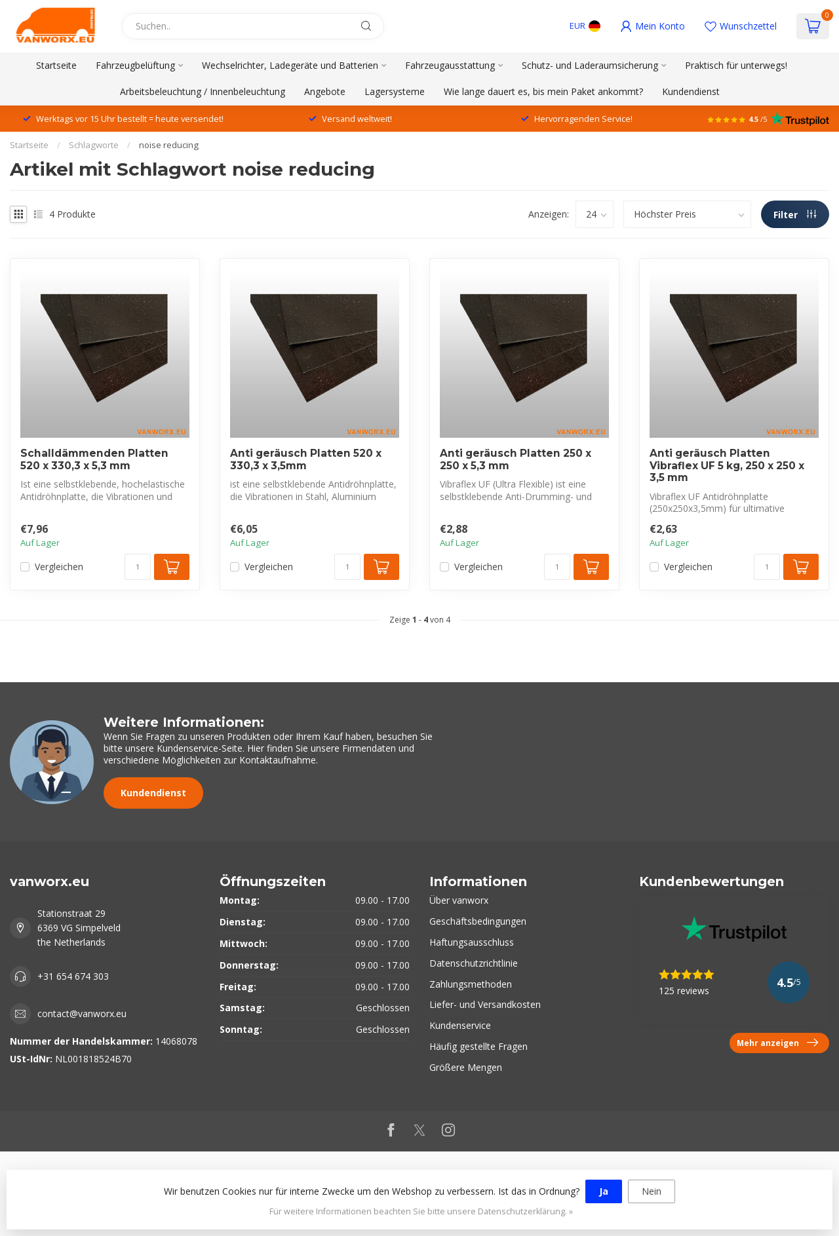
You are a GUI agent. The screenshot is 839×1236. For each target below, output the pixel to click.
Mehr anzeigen (777, 1043)
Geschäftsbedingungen (477, 921)
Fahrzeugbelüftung (135, 65)
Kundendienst (691, 91)
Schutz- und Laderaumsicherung (590, 65)
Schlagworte (94, 145)
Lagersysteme (394, 91)
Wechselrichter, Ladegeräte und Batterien (290, 65)
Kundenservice (460, 1025)
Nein (651, 1191)
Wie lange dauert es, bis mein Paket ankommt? (543, 91)
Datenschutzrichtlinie (473, 963)
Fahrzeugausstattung (450, 65)
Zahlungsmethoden (470, 984)
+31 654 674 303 (73, 976)
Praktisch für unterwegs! (736, 65)
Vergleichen (59, 566)
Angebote (324, 91)
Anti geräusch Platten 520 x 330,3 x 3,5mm (305, 459)
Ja (603, 1191)
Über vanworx (458, 900)
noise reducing (169, 145)
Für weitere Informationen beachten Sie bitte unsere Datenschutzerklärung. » (421, 1211)
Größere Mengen (465, 1067)
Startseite (56, 65)
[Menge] (138, 567)
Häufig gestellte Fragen (478, 1046)
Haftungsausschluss (471, 942)
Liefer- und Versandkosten (485, 1004)
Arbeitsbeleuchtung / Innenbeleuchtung (202, 91)
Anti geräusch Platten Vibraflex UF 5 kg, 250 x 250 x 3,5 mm (727, 466)
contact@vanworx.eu (82, 1013)
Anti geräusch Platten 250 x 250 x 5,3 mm (515, 459)
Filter (794, 214)
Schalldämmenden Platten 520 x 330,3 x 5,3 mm (94, 459)
